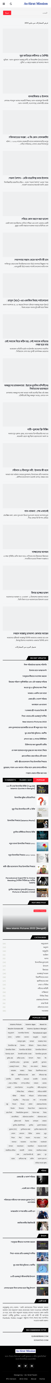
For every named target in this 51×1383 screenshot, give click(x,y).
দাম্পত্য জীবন (25, 1083)
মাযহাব (44, 1121)
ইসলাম (23, 1045)
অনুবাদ (25, 947)
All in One (23, 1379)
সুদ (46, 1154)
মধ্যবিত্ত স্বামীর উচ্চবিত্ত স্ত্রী (26, 1223)
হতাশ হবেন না (42, 1159)
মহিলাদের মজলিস (28, 1117)
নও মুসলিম (30, 1087)
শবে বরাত (37, 1138)
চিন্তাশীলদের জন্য (25, 977)
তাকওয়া (26, 1079)
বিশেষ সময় (36, 1112)
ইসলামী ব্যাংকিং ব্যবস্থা (24, 1054)
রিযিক (30, 1133)
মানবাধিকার (15, 1117)
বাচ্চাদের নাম (43, 1108)
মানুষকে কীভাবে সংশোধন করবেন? (34, 676)
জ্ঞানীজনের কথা (25, 981)
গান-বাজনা (34, 1066)
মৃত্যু (45, 1133)
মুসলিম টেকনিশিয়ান (19, 1125)
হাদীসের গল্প (22, 1159)
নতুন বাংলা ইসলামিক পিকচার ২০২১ (22, 843)
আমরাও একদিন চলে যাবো (37, 693)
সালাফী (22, 1150)
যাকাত (38, 1133)
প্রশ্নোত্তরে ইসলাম (25, 999)
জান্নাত (22, 1070)
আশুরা (32, 1041)
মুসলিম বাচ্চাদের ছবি (40, 1129)
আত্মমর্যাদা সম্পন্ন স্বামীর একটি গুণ (23, 1211)
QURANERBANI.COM (39, 1336)
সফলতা (14, 1142)
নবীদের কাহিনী (25, 988)
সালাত (30, 1150)
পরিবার (22, 1096)
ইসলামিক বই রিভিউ (25, 1050)
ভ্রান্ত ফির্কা (25, 1003)
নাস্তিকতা (25, 992)
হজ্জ (18, 1154)
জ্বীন (12, 1075)
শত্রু (45, 1138)
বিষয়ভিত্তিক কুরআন (22, 1112)
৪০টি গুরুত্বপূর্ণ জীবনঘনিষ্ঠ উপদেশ (22, 1276)
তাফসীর (8, 1079)
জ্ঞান (33, 1075)
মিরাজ (27, 1121)
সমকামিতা (31, 1146)
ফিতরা (22, 1104)
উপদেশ (25, 966)
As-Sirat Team (30, 1375)
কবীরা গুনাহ (20, 1058)
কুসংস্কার (26, 1062)
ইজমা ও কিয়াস (42, 1045)
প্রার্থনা (30, 1104)
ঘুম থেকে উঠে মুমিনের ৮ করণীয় (36, 733)
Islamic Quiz (25, 780)
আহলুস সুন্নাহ (21, 1041)
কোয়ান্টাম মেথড (14, 1062)
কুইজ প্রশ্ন (10, 1058)
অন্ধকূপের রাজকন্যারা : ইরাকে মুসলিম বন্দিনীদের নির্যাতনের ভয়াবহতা (26, 387)
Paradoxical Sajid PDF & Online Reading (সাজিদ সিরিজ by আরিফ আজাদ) (20, 880)
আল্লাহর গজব (42, 1041)
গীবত (24, 1066)
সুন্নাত (39, 1154)
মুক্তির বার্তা (17, 1121)
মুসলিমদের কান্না (25, 1129)
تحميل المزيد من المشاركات (25, 647)
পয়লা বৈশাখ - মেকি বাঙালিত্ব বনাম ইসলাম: (28, 178)
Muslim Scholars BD (15, 1029)
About (33, 1379)
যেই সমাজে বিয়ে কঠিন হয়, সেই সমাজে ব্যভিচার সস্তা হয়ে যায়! (26, 343)
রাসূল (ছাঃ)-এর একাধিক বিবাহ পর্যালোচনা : (27, 300)
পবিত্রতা (31, 1096)
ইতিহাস (31, 1045)
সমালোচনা (20, 1146)
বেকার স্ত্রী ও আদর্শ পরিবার (37, 699)
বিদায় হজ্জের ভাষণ (39, 592)
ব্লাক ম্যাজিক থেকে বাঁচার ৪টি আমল (34, 756)
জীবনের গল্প (43, 1075)
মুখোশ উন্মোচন (42, 1125)
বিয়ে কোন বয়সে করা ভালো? (34, 219)
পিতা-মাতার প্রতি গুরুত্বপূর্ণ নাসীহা (34, 716)
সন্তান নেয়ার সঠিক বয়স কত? (36, 773)
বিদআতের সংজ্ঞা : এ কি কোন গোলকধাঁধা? (28, 137)
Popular (41, 780)
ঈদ (46, 1058)
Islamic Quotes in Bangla (37, 1029)
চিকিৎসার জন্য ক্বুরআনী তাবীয (36, 745)
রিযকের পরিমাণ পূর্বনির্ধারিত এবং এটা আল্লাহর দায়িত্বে (28, 682)
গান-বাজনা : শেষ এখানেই (36, 511)
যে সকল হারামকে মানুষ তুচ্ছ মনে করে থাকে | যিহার (29, 750)
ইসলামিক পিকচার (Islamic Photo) (21, 820)
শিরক (13, 1138)
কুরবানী (35, 1062)
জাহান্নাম (13, 1070)
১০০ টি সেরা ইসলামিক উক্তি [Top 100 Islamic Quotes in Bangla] (20, 787)
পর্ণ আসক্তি (43, 1100)
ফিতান (14, 1104)
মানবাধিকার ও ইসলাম (38, 96)
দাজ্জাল (36, 1083)
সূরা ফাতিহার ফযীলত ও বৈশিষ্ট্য (34, 55)
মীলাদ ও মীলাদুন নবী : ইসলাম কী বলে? (30, 470)
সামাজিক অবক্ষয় (41, 1150)
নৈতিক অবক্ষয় (42, 1096)
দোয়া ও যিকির (25, 984)
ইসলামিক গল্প (12, 1045)
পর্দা (34, 1100)
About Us (43, 1024)
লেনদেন (21, 1133)
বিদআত (21, 1108)
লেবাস (13, 1133)
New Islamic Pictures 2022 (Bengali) (26, 928)
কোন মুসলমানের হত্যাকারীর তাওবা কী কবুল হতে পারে (27, 727)
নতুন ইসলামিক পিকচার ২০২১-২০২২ (21, 855)
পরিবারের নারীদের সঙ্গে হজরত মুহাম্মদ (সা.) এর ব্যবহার (19, 1201)
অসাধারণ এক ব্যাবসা (39, 704)
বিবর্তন (13, 1108)
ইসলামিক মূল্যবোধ (25, 962)
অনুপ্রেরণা (25, 943)
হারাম (13, 1159)
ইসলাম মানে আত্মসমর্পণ (38, 670)
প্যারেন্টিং (15, 1100)
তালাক (44, 1083)
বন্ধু (7, 1104)
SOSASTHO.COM (41, 1340)
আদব (25, 958)
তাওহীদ (35, 1079)
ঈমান (39, 1058)
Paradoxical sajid (40, 1033)
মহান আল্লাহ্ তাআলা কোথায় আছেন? (30, 633)
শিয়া (20, 1138)
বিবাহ (45, 1112)
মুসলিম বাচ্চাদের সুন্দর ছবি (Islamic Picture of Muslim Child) (22, 890)
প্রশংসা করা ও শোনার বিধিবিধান (35, 739)
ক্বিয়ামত (25, 969)
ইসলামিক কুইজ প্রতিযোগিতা (25, 797)
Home (42, 1379)
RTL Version (11, 1379)
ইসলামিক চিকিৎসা (41, 1050)
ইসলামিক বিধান (10, 1050)
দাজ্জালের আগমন (40, 552)
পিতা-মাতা (26, 1100)
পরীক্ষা (14, 1096)
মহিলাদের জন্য (25, 1007)
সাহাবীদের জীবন (11, 1150)
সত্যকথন (25, 1011)
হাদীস (32, 1159)
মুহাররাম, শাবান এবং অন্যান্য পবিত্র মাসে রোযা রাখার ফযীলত (25, 767)
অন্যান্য (26, 1037)
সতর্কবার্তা (44, 1142)
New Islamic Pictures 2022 (34, 722)
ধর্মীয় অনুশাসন (42, 1087)
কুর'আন (44, 1062)
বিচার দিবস (31, 1108)
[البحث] (30, 13)
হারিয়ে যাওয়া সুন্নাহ (41, 1163)
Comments (10, 780)
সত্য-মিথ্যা (33, 1142)
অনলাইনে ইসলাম (23, 1033)
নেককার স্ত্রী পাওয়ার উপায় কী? (36, 710)
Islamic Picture (15, 1024)
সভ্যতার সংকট (42, 1146)
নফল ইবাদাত (19, 1087)
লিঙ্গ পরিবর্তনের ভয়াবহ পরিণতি (35, 665)
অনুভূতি (25, 951)
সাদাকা (11, 1146)
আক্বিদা (25, 955)
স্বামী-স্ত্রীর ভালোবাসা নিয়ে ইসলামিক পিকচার (31, 762)
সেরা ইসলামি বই (28, 1154)
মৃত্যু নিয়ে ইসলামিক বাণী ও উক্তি (23, 809)
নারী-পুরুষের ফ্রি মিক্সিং (37, 429)
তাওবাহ (44, 1079)
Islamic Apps (30, 1024)
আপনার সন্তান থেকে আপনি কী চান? (31, 259)
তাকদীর (17, 1079)
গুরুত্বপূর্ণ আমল (25, 973)
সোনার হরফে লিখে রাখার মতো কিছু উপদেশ (19, 1288)
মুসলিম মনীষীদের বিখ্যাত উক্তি (24, 832)
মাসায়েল (35, 1121)
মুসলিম (31, 1125)
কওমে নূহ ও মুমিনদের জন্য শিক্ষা (35, 687)
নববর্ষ (9, 1087)
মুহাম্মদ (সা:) (13, 1129)
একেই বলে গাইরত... (28, 1188)
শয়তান (28, 1138)
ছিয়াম (30, 1070)
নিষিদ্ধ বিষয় (25, 996)
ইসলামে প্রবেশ (10, 1054)
